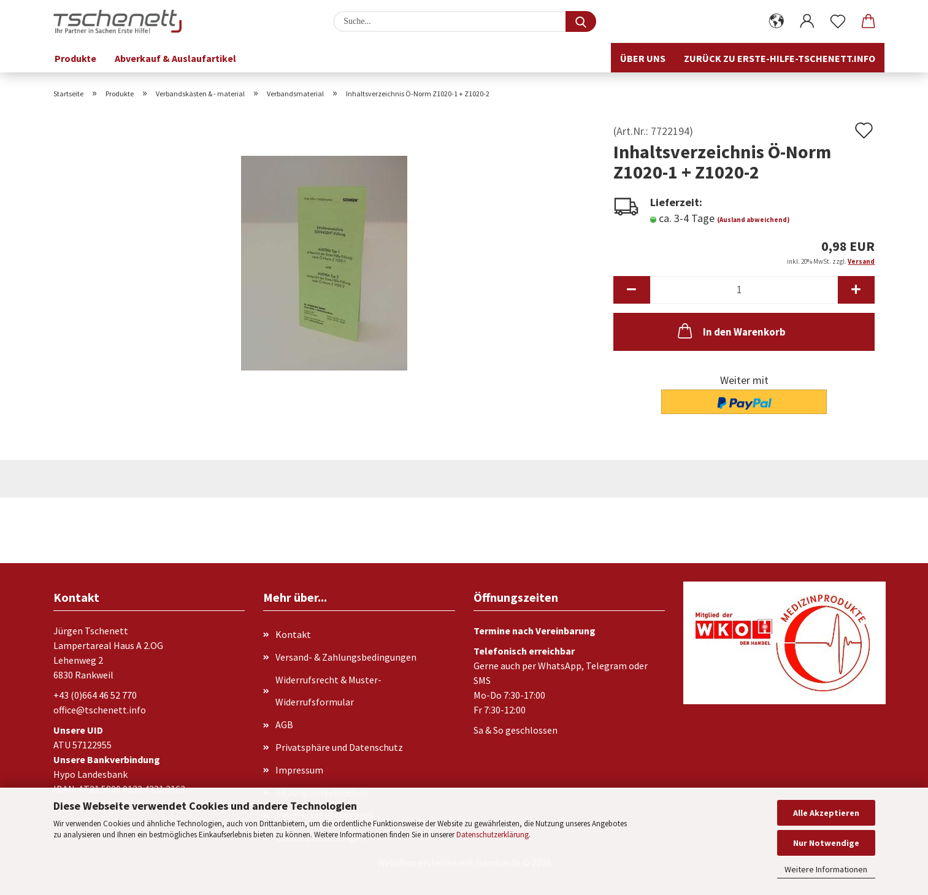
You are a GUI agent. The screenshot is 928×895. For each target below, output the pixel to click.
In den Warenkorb (730, 330)
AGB (284, 724)
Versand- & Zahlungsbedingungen (345, 657)
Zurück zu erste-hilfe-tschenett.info (779, 58)
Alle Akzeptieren (826, 812)
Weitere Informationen (825, 869)
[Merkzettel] (838, 21)
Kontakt (293, 634)
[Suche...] (581, 21)
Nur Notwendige (826, 842)
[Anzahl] (744, 290)
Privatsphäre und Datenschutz (339, 747)
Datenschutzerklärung (492, 834)
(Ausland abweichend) (753, 219)
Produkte (75, 58)
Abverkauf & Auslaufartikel (175, 58)
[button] (776, 21)
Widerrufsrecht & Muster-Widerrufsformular (328, 691)
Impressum (299, 770)
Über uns (642, 58)
